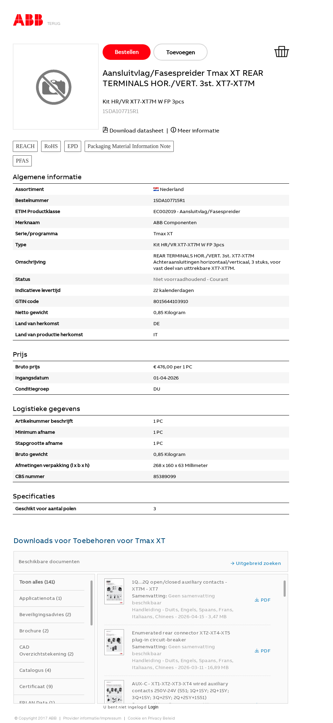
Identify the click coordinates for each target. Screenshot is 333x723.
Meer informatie (198, 130)
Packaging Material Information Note (129, 146)
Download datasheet (137, 130)
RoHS (51, 146)
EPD (72, 146)
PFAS (22, 161)
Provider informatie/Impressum (92, 718)
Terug (53, 23)
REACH (25, 146)
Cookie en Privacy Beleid (151, 718)
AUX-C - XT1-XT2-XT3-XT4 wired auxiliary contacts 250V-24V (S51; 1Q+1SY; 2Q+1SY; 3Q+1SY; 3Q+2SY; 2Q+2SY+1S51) (180, 690)
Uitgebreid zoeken (255, 563)
